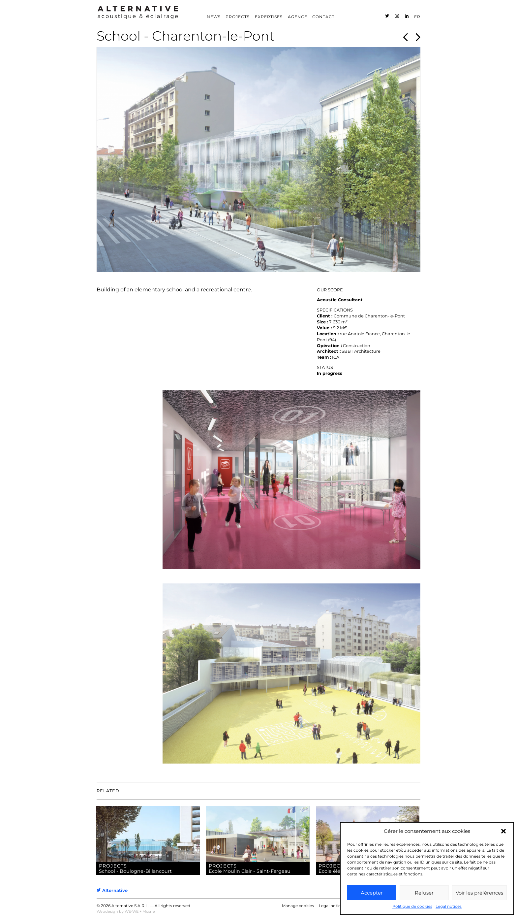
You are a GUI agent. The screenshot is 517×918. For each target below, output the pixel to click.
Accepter (372, 893)
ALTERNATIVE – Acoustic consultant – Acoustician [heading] (138, 12)
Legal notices (449, 906)
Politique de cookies (412, 906)
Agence (297, 16)
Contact (323, 16)
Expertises (269, 16)
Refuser (424, 893)
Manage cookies (298, 905)
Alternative (112, 890)
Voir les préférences (479, 893)
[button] (503, 831)
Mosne (148, 911)
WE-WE (131, 911)
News (214, 16)
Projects (238, 16)
